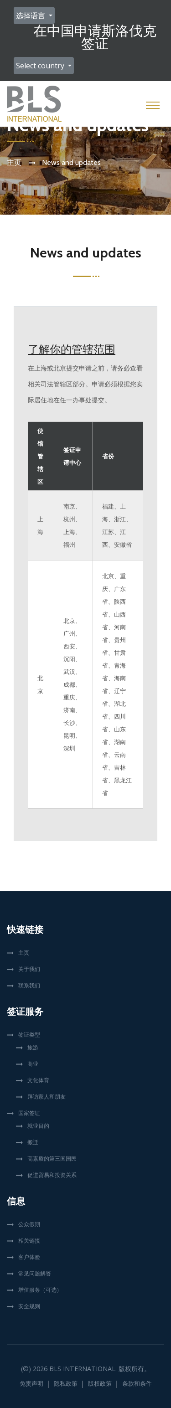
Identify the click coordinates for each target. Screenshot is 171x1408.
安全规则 (29, 1306)
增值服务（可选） (40, 1290)
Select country (41, 66)
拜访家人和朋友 (46, 1096)
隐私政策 (66, 1383)
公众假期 (29, 1224)
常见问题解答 (34, 1273)
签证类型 (29, 1034)
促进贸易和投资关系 (52, 1175)
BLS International (82, 1368)
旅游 (32, 1047)
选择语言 (31, 15)
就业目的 (38, 1126)
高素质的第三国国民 (52, 1158)
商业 (32, 1064)
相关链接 (29, 1240)
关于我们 (29, 969)
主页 (14, 162)
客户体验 (29, 1257)
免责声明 (31, 1383)
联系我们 (29, 985)
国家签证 (29, 1113)
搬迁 (32, 1142)
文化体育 (38, 1080)
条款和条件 (137, 1383)
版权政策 (100, 1383)
